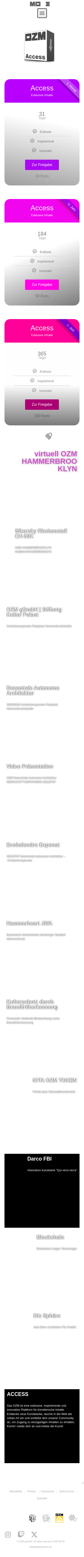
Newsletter (15, 1491)
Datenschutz (66, 1491)
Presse (31, 1491)
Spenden (42, 1498)
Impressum (47, 1491)
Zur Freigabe (42, 165)
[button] (42, 13)
